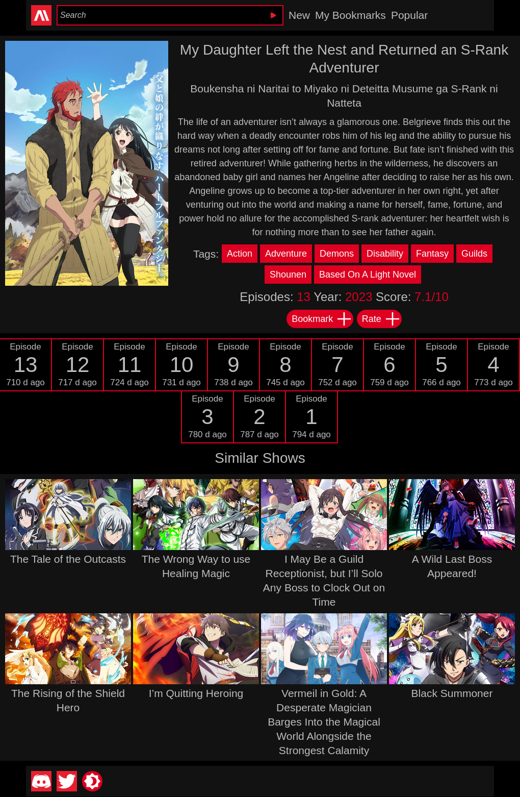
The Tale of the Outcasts (68, 559)
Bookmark (322, 319)
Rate (381, 319)
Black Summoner (452, 693)
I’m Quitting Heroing (196, 693)
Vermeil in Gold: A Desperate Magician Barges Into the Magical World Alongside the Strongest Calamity (324, 721)
